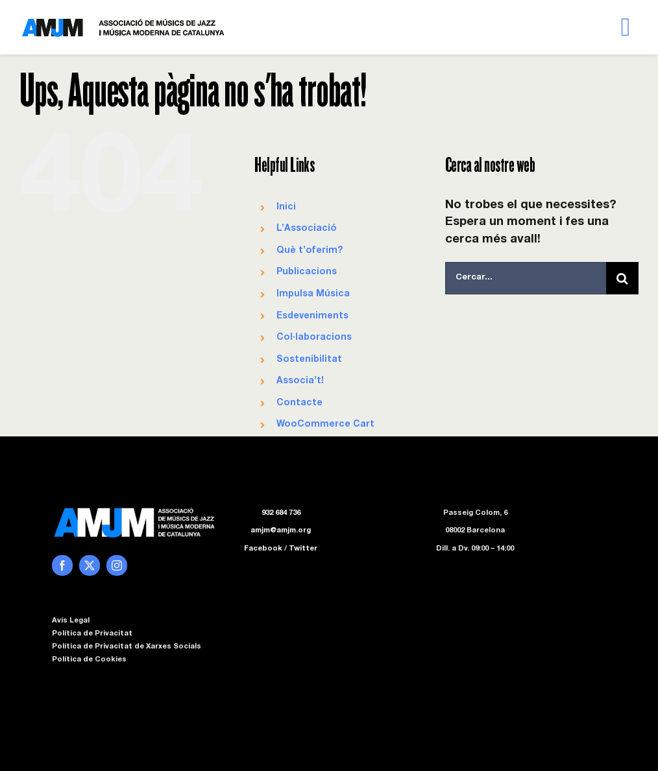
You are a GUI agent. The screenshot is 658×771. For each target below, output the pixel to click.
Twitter (303, 548)
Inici (286, 207)
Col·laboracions (314, 337)
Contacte (299, 403)
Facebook (263, 548)
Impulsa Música (313, 294)
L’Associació (306, 228)
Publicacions (306, 272)
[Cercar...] (525, 278)
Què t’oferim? (309, 250)
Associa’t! (300, 381)
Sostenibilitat (309, 359)
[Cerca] (622, 278)
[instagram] (116, 565)
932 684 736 (281, 513)
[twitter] (89, 565)
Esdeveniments (312, 316)
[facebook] (62, 565)
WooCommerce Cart (325, 424)
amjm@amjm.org (280, 530)
